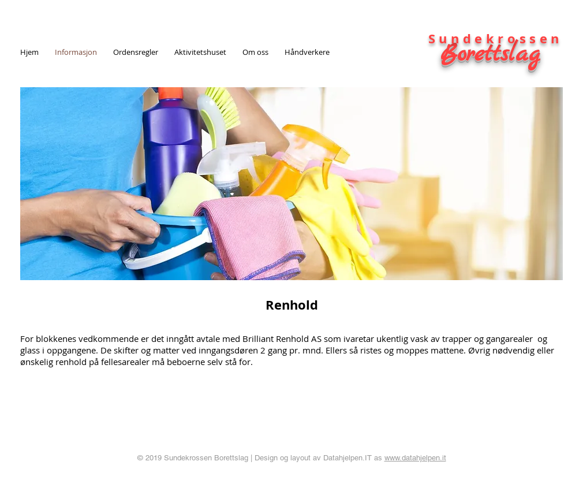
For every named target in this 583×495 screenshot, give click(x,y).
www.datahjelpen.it (415, 457)
